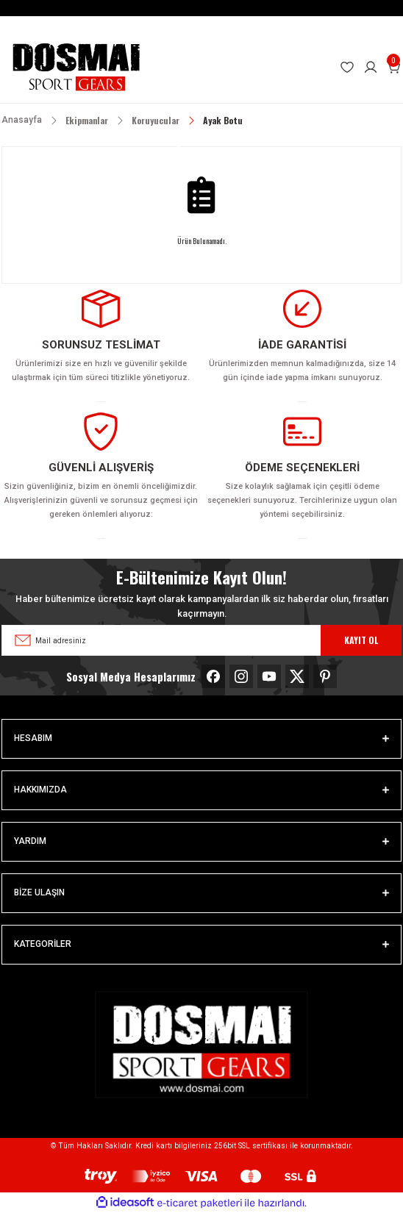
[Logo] (75, 67)
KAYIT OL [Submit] (361, 640)
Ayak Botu (223, 120)
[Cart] (394, 67)
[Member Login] (370, 67)
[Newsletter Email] (201, 640)
